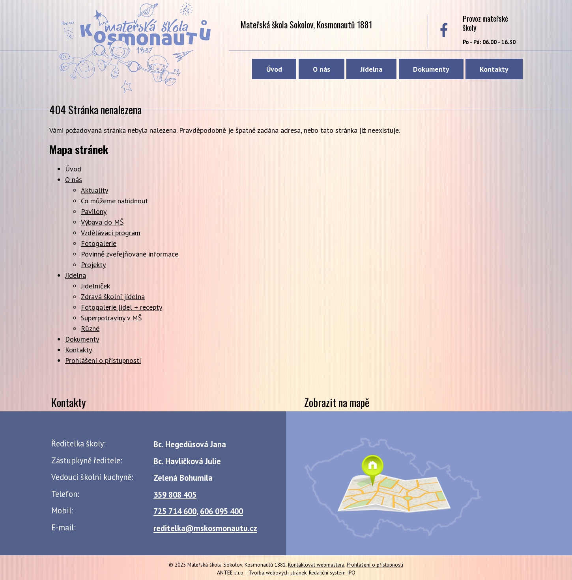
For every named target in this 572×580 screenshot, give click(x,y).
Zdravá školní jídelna (113, 296)
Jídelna (371, 69)
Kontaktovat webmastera (316, 564)
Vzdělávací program (110, 232)
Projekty (93, 264)
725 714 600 (174, 511)
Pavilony (94, 211)
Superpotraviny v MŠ (111, 317)
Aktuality (94, 190)
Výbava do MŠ (102, 222)
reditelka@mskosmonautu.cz (205, 528)
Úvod (274, 69)
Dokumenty (431, 69)
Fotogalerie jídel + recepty (121, 307)
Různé (90, 328)
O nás (321, 69)
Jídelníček (95, 285)
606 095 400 (221, 511)
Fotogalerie (98, 243)
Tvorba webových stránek (278, 572)
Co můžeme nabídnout (114, 200)
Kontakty (494, 69)
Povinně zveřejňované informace (129, 253)
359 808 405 (174, 494)
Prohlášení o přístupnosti (103, 360)
